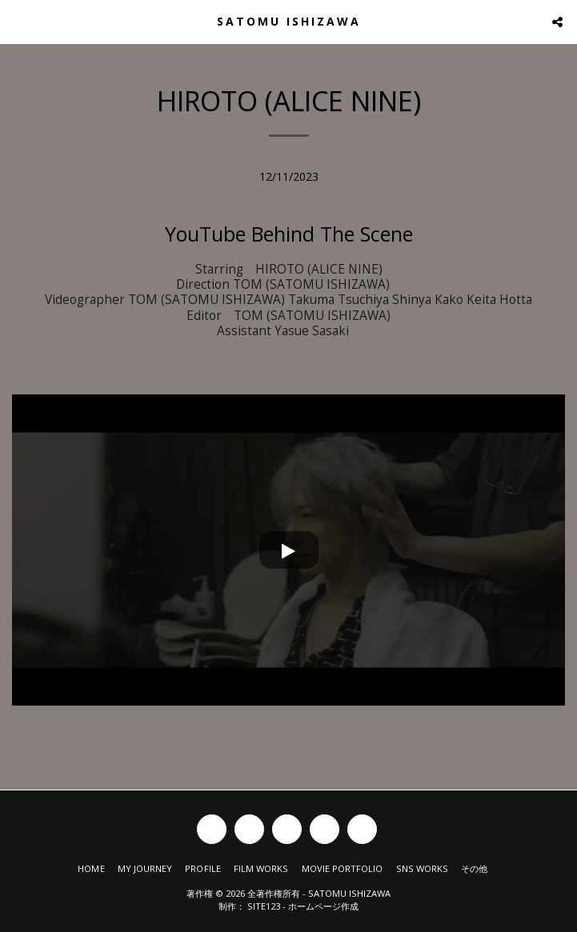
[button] (17, 21)
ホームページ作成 (323, 906)
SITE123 (263, 906)
